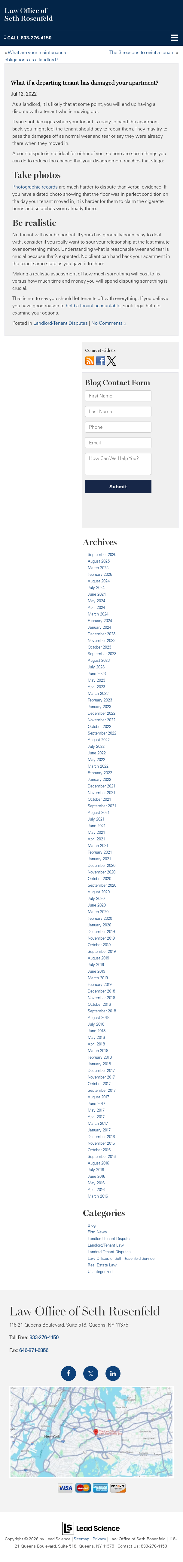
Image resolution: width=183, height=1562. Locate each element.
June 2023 (97, 673)
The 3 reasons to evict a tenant (142, 52)
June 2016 (96, 1176)
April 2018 (96, 1044)
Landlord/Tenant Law (106, 1245)
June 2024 (97, 594)
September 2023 (102, 653)
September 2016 (102, 1156)
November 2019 (101, 938)
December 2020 (101, 865)
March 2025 (98, 567)
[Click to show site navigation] (174, 38)
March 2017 (98, 1123)
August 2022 (99, 739)
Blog (92, 1225)
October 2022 (99, 726)
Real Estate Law (102, 1265)
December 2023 (101, 633)
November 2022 (101, 719)
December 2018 (101, 991)
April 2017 (96, 1116)
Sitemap (81, 1538)
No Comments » (109, 323)
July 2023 (96, 666)
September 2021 (102, 805)
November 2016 (101, 1143)
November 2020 (101, 872)
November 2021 (101, 792)
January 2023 (99, 706)
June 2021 (97, 825)
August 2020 (99, 891)
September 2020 (102, 885)
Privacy (99, 1538)
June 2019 (96, 971)
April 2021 (96, 838)
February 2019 (99, 984)
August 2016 (98, 1163)
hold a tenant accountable (93, 305)
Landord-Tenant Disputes (109, 1251)
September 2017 (102, 1090)
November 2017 (101, 1077)
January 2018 (99, 1063)
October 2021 (99, 799)
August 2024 (99, 580)
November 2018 (101, 997)
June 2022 (97, 752)
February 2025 (100, 574)
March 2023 (98, 693)
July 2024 (96, 587)
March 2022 (98, 766)
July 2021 (96, 819)
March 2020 (98, 911)
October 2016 (99, 1149)
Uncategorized (100, 1271)
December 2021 (101, 786)
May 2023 (96, 680)
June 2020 (97, 905)
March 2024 (98, 614)
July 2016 (96, 1169)
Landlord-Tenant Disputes (60, 323)
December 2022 (101, 713)
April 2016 (96, 1189)
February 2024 (100, 620)
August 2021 (99, 812)
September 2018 (102, 1010)
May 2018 (96, 1037)
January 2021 (99, 858)
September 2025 (102, 554)
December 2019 (101, 931)
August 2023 (99, 660)
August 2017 (98, 1096)
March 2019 (98, 977)
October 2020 (99, 878)
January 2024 (99, 627)
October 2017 (99, 1083)
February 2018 (100, 1057)
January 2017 (99, 1130)
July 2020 (96, 898)
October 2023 (99, 647)
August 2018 (98, 1017)
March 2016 (98, 1196)
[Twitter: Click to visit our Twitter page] (90, 1373)
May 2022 (96, 759)
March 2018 (98, 1050)
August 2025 (99, 561)
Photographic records (35, 187)
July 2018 (96, 1024)
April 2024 (96, 607)
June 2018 (96, 1030)
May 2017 (96, 1110)
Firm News (97, 1231)
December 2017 (101, 1070)
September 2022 (102, 733)
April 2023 (96, 686)
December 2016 (101, 1136)
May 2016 (96, 1182)
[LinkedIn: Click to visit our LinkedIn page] (113, 1373)
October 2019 (99, 944)
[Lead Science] (91, 1528)
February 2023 (100, 700)
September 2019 (102, 951)
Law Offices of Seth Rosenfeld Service (121, 1258)
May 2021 (96, 832)
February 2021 (100, 852)
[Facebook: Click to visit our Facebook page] (68, 1373)
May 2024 (96, 600)
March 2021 (98, 845)
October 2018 (99, 1004)
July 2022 (96, 746)
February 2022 (100, 772)
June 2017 (96, 1103)
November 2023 (101, 640)
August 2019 (98, 958)
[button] (27, 37)
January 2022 (99, 779)
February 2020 (100, 918)
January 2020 (99, 924)
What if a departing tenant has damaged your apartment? (84, 83)
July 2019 (96, 964)
